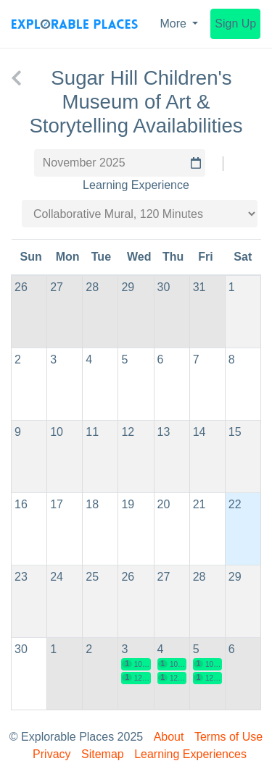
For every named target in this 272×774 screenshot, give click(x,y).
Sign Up (235, 23)
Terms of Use (228, 737)
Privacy (51, 754)
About (169, 737)
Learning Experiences (190, 754)
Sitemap (102, 754)
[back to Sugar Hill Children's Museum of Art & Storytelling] (16, 78)
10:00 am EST (136, 664)
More (175, 23)
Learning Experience (136, 185)
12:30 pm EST (136, 677)
